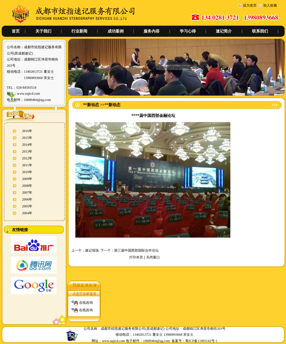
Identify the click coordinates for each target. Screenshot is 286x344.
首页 (16, 31)
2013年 (27, 151)
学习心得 (188, 31)
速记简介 (224, 31)
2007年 (27, 193)
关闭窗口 (153, 257)
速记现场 (92, 250)
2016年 (27, 131)
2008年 (27, 186)
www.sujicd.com (28, 94)
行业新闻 (79, 31)
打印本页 (136, 257)
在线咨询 (86, 301)
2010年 (27, 172)
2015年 (27, 138)
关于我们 (43, 31)
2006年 (27, 199)
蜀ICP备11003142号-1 (201, 341)
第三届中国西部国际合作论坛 (136, 250)
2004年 (27, 213)
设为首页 (250, 5)
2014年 (27, 145)
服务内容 (152, 31)
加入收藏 (270, 5)
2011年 (27, 165)
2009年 (27, 179)
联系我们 (260, 31)
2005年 (27, 206)
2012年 (27, 158)
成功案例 (116, 31)
